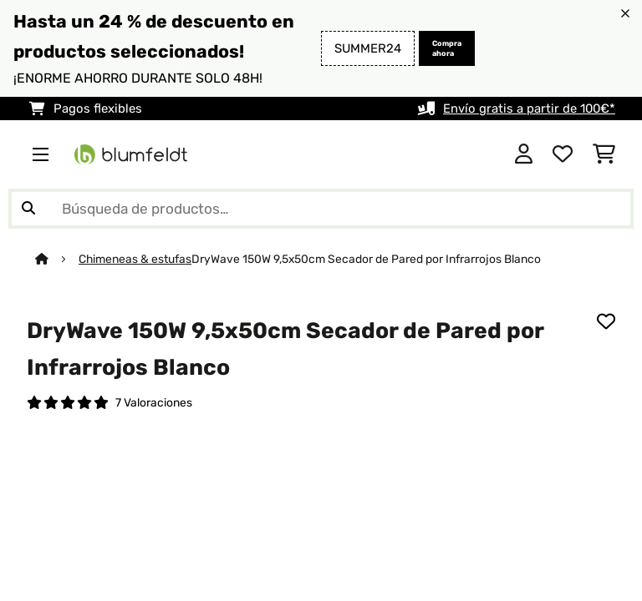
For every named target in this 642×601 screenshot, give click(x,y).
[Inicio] (57, 258)
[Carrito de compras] (604, 154)
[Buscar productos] (321, 209)
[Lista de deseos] (563, 154)
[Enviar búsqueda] (28, 209)
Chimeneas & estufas (135, 258)
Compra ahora (446, 48)
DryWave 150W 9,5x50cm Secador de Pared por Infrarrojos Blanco (366, 258)
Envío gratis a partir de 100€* (529, 108)
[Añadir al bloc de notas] (606, 321)
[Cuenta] (523, 154)
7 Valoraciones (153, 402)
